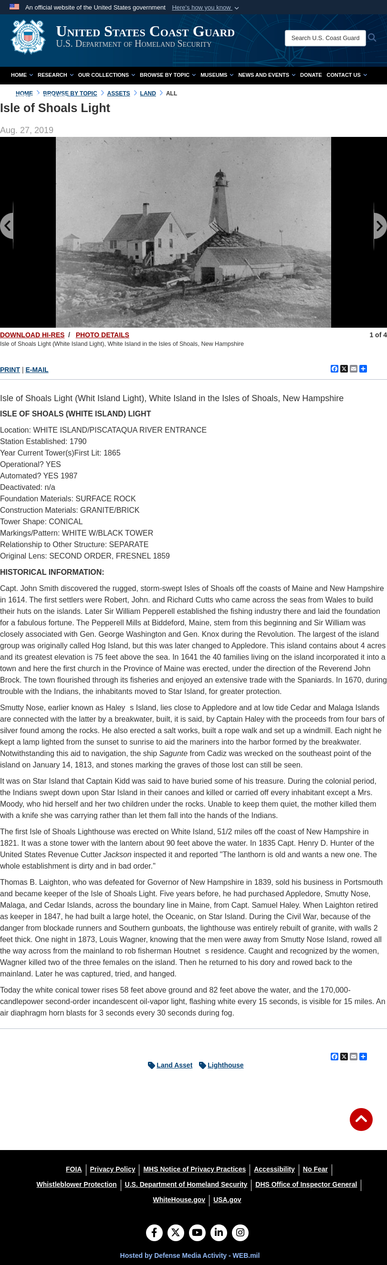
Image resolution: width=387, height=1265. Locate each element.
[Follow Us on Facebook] (154, 1233)
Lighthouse (218, 1065)
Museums (216, 75)
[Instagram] (240, 1233)
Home (22, 75)
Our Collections (106, 75)
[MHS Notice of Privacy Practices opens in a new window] (194, 1169)
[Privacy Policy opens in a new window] (113, 1169)
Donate (311, 75)
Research (55, 75)
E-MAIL (36, 369)
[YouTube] (197, 1233)
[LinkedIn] (218, 1233)
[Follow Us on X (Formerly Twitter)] (175, 1233)
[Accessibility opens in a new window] (274, 1169)
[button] (206, 7)
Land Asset (167, 1065)
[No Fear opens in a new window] (315, 1169)
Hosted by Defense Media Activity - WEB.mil (190, 1255)
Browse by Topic (168, 75)
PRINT (10, 369)
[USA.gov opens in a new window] (227, 1199)
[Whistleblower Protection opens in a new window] (77, 1184)
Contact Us (347, 75)
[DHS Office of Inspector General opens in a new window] (306, 1184)
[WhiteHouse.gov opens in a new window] (179, 1199)
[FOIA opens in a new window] (74, 1169)
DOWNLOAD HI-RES (32, 335)
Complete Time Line (42, 96)
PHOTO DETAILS (102, 335)
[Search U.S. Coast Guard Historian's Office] (330, 38)
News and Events (266, 75)
